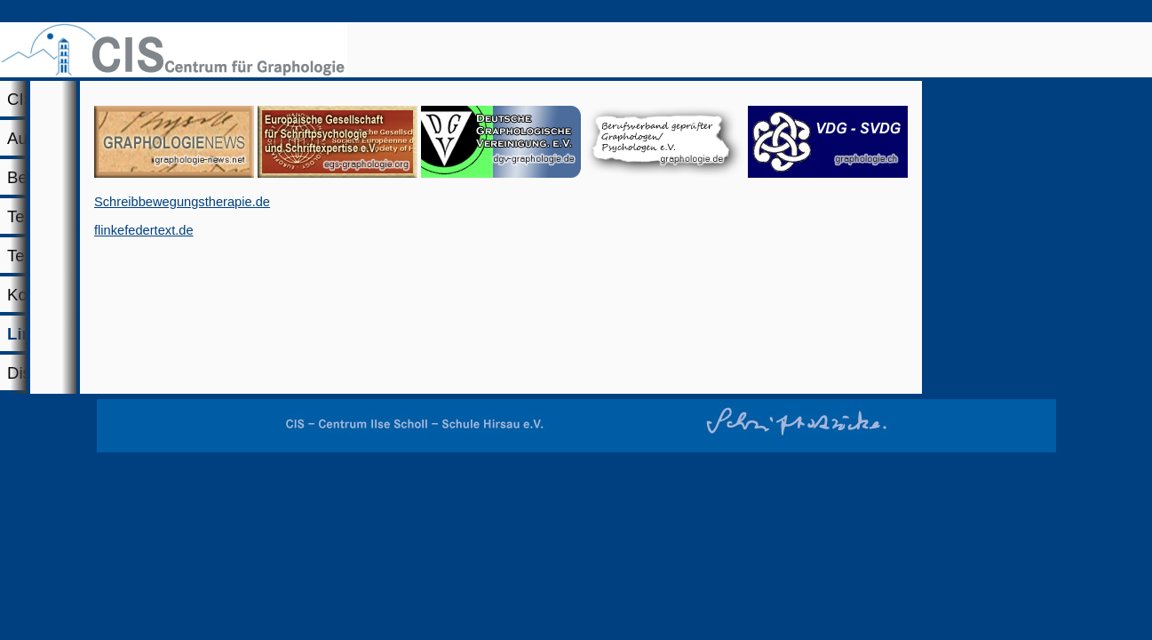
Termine (613, 136)
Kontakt (731, 136)
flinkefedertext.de (391, 379)
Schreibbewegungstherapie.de (430, 350)
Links (845, 136)
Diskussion (983, 136)
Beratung (377, 136)
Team (484, 136)
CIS (117, 136)
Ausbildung (265, 136)
